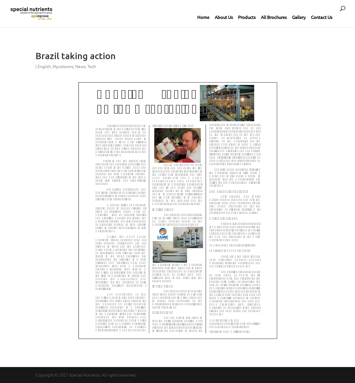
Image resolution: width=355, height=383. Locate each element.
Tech (91, 66)
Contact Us (321, 17)
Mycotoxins (63, 66)
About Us (224, 17)
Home (203, 17)
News (80, 66)
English (44, 66)
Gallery (299, 17)
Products (247, 17)
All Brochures (274, 17)
